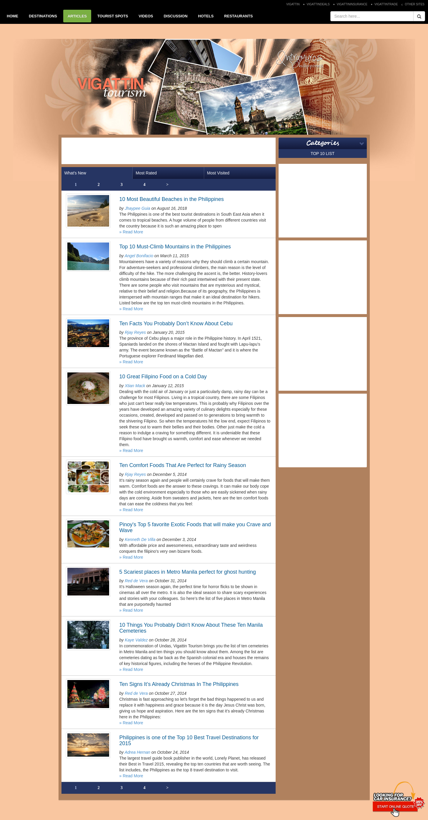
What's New (75, 173)
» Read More (131, 232)
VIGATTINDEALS (318, 4)
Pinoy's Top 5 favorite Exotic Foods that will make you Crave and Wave (195, 527)
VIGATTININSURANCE (352, 4)
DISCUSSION (175, 16)
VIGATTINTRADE (386, 4)
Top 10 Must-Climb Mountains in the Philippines (175, 247)
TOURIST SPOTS (112, 16)
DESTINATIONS (43, 16)
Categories (322, 143)
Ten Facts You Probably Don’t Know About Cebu (176, 323)
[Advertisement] (168, 151)
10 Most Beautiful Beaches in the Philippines (171, 199)
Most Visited (218, 173)
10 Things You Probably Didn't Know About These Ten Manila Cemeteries (191, 628)
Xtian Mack (135, 385)
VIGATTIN (292, 4)
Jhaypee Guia (137, 208)
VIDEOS (146, 16)
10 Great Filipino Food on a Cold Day (163, 377)
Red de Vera (136, 580)
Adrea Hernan (137, 752)
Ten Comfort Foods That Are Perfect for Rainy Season (182, 465)
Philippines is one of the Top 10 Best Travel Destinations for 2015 (189, 740)
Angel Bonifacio (139, 255)
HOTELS (206, 16)
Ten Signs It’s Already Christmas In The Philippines (179, 684)
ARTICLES (77, 16)
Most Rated (146, 173)
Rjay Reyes (135, 332)
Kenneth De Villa (140, 539)
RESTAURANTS (238, 16)
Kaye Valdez (136, 640)
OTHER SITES (414, 4)
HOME (12, 16)
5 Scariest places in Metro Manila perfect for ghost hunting (187, 572)
